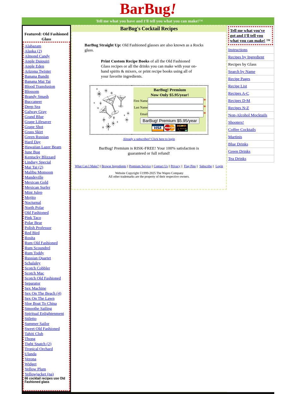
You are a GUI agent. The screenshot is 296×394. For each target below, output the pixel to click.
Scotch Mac (34, 273)
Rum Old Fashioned (41, 242)
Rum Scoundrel (37, 247)
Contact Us (161, 166)
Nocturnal (33, 202)
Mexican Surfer (37, 187)
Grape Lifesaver (38, 121)
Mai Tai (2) (34, 167)
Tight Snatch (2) (38, 343)
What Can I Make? (87, 166)
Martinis (235, 136)
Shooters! (236, 122)
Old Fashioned (37, 212)
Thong (30, 338)
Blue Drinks (238, 144)
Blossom (32, 91)
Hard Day (33, 141)
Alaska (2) (33, 51)
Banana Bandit (37, 76)
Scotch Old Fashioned (43, 278)
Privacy (176, 166)
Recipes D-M (239, 100)
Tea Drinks (237, 158)
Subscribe (205, 166)
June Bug (32, 152)
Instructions (237, 49)
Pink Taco (33, 217)
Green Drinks (239, 151)
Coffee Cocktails (242, 129)
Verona (30, 358)
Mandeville (34, 177)
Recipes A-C (238, 93)
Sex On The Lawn (40, 298)
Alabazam (33, 46)
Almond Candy (37, 56)
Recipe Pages (239, 78)
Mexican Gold (36, 182)
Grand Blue (34, 116)
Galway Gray (36, 111)
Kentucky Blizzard (40, 157)
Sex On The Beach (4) (43, 293)
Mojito (30, 197)
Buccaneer (33, 101)
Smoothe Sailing (38, 308)
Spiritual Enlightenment (44, 313)
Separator (32, 283)
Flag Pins (190, 166)
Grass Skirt (34, 131)
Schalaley (33, 263)
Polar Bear (33, 222)
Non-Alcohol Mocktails (247, 115)
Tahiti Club (34, 333)
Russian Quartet (38, 258)
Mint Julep (33, 192)
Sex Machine (35, 288)
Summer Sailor (37, 323)
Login (219, 166)
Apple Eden (34, 66)
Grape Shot (34, 126)
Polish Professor (38, 227)
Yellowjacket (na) (39, 374)
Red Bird (32, 232)
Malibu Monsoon (39, 172)
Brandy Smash (37, 96)
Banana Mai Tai (38, 81)
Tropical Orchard (39, 348)
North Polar (34, 207)
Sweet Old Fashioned (42, 328)
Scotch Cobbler (37, 268)
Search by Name (241, 71)
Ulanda (31, 353)
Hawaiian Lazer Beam (43, 146)
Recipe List (237, 86)
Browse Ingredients (114, 166)
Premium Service (140, 166)
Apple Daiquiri (37, 61)
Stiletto (31, 318)
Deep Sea (32, 106)
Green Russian (37, 136)
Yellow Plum (35, 369)
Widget (31, 364)
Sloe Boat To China (41, 303)
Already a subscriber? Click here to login (149, 139)
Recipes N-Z (238, 107)
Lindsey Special (38, 162)
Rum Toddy (34, 252)
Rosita (30, 237)
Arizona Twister (38, 71)
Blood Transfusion (40, 86)
